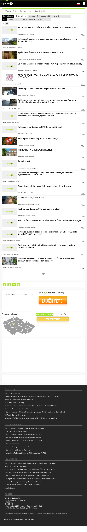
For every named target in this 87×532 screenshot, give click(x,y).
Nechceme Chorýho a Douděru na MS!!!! (17, 415)
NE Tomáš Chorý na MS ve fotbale (15, 421)
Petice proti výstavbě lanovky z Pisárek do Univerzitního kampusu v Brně (28, 478)
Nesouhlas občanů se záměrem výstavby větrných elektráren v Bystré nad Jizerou (31, 412)
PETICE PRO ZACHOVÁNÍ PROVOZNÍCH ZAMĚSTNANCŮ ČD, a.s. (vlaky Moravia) (30, 475)
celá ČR (63, 320)
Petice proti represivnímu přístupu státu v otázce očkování (23, 443)
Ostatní (22, 25)
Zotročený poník (10, 494)
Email (18, 290)
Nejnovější (6, 19)
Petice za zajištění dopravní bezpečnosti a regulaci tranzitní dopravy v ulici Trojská (30, 469)
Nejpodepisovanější (70, 16)
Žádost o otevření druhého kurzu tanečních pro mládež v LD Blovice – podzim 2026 (31, 424)
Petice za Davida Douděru (13, 399)
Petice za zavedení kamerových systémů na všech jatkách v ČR (24, 434)
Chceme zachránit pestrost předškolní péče (18, 453)
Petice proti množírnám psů (13, 450)
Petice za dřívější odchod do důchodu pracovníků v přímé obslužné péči (27, 481)
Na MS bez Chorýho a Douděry (14, 409)
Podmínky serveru (21, 525)
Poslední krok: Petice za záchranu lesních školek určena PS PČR (25, 459)
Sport (41, 22)
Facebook (9, 290)
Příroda (58, 22)
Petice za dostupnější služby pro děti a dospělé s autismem (23, 440)
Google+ (14, 290)
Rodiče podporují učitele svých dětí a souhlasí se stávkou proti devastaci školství (30, 485)
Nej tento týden (27, 16)
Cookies (32, 525)
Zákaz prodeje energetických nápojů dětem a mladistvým (23, 488)
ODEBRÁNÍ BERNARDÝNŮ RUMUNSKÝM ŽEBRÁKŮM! (22, 491)
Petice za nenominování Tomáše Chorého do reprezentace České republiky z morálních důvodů (35, 418)
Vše (4, 22)
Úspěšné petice (25, 11)
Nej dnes (46, 16)
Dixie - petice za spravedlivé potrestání (17, 437)
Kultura (5, 25)
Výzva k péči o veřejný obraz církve (16, 472)
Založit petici (40, 11)
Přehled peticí (10, 11)
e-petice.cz (7, 3)
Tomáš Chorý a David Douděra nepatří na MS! (19, 405)
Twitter (4, 290)
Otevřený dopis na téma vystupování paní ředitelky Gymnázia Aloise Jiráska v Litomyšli (32, 402)
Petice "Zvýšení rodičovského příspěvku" (17, 456)
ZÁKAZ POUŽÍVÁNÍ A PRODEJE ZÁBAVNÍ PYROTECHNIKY (23, 447)
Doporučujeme (8, 16)
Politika (24, 22)
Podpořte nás (53, 325)
